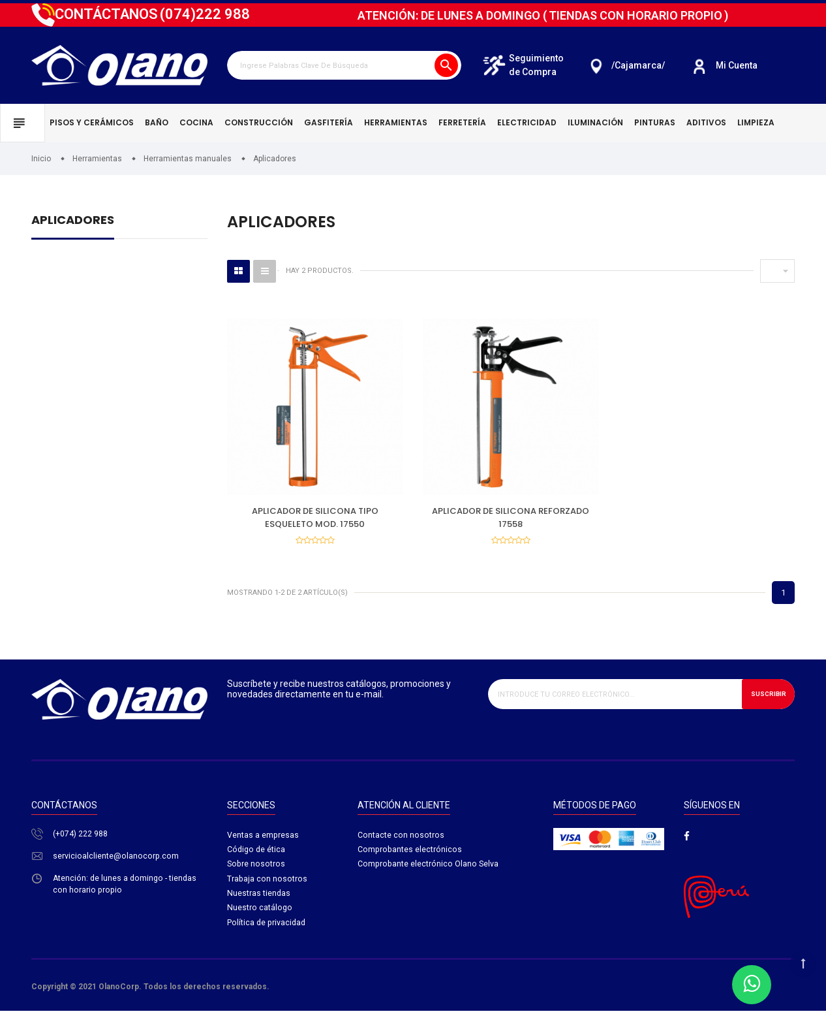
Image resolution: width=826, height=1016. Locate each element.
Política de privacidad (267, 930)
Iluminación (595, 122)
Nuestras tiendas (259, 899)
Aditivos (706, 122)
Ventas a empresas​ (263, 838)
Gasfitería (328, 122)
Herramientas (395, 122)
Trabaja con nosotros (267, 884)
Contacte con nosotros (401, 838)
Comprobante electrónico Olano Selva (429, 869)
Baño (156, 122)
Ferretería (462, 122)
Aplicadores (72, 221)
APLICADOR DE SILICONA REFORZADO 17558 (510, 517)
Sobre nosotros (256, 869)
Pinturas (654, 122)
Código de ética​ (257, 854)
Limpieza (755, 122)
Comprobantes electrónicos (410, 854)
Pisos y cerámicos (92, 122)
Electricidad (527, 122)
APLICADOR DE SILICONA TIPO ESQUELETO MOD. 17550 (315, 517)
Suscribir (764, 697)
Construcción (258, 122)
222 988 (205, 14)
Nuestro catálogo (260, 915)
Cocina (196, 122)
